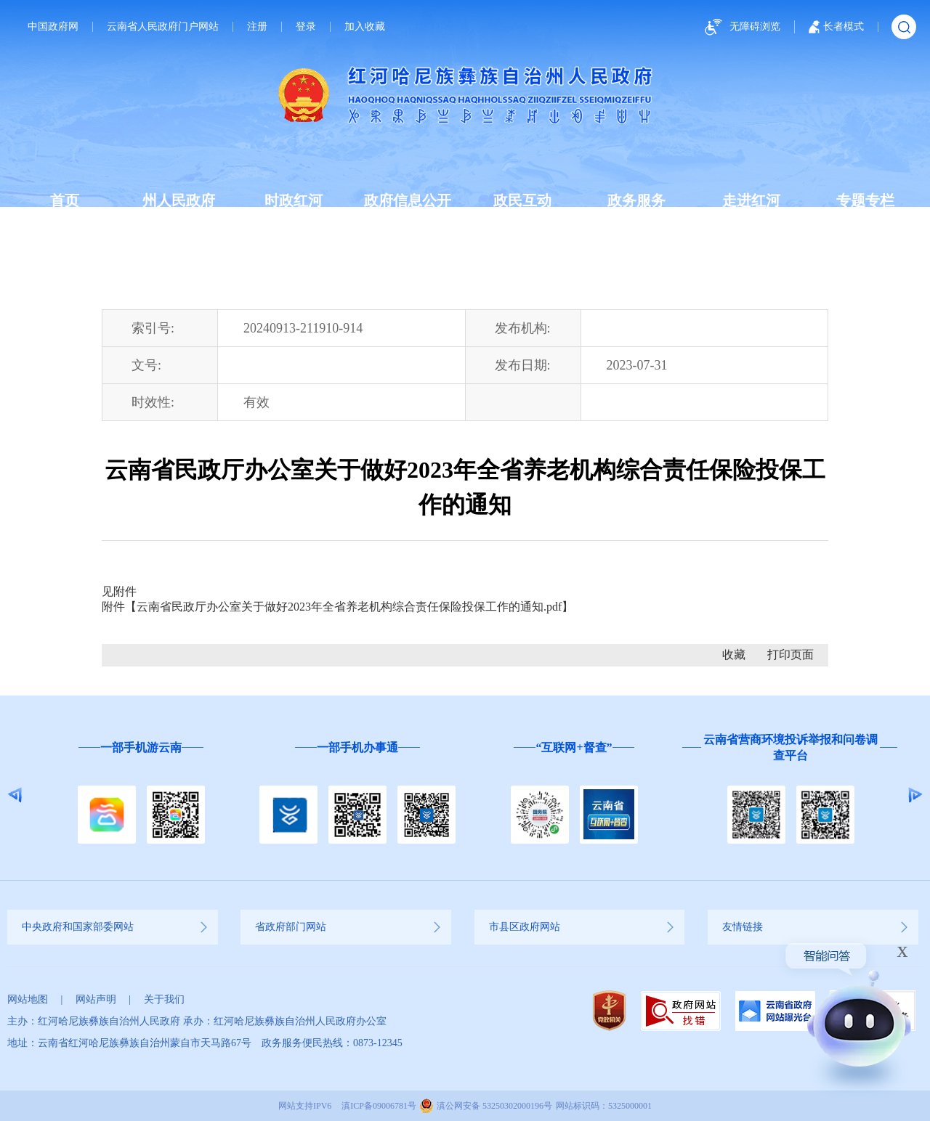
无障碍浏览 (740, 27)
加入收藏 (364, 27)
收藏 (733, 654)
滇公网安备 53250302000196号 (494, 1106)
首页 (64, 200)
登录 (306, 27)
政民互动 (522, 200)
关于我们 (164, 999)
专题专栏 (865, 200)
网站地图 (27, 999)
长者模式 (836, 26)
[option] (141, 795)
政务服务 (636, 200)
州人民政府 (178, 200)
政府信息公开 (407, 200)
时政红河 (293, 200)
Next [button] (915, 795)
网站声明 (96, 999)
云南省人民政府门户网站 (163, 27)
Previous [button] (15, 795)
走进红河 (751, 200)
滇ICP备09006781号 (378, 1106)
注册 (257, 27)
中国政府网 (53, 27)
